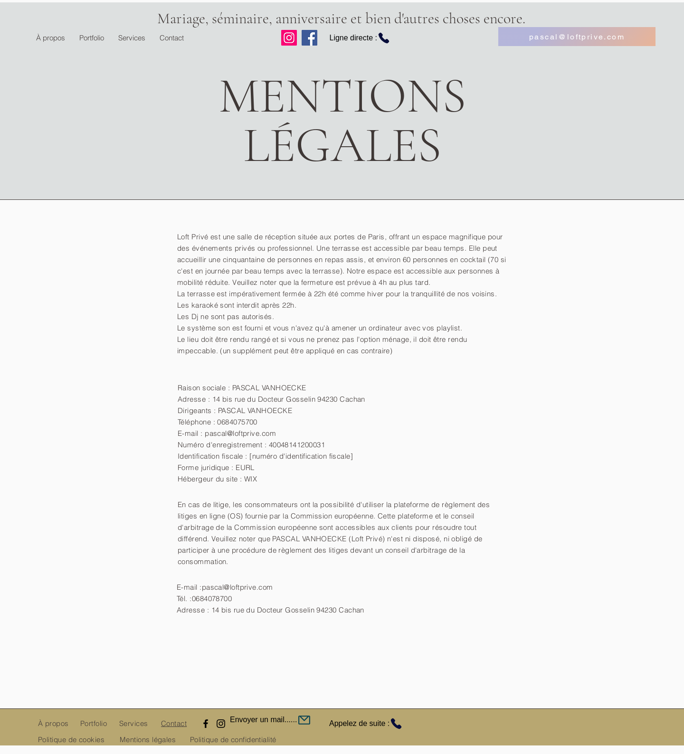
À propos (53, 723)
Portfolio (93, 723)
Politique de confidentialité (233, 739)
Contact (174, 723)
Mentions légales (148, 739)
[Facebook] (309, 38)
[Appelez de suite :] (373, 723)
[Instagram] (289, 38)
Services (133, 723)
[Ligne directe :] (355, 38)
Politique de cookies (71, 739)
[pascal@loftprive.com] (577, 36)
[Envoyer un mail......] (294, 720)
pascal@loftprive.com (237, 587)
